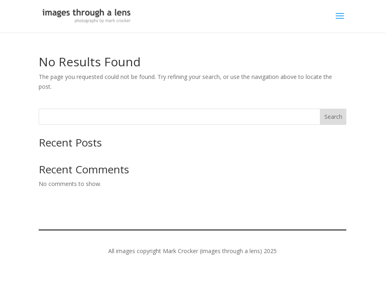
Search (333, 116)
